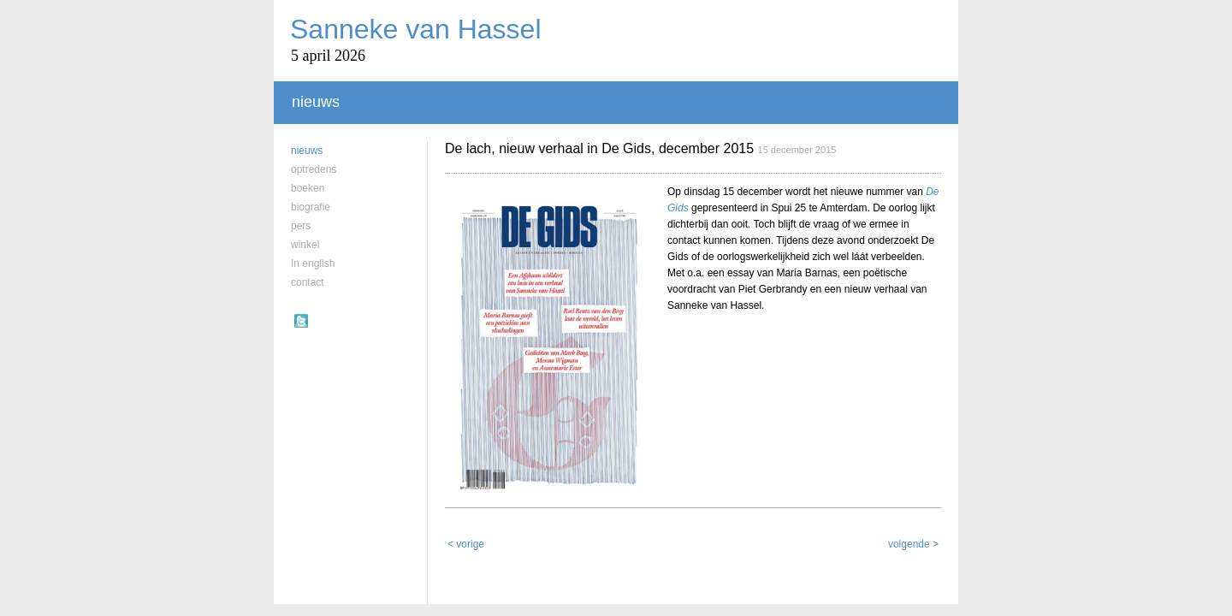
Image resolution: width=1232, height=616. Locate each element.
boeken (307, 188)
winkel (305, 245)
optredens (313, 169)
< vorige (465, 518)
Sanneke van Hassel (416, 29)
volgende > (913, 518)
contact (307, 282)
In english (313, 264)
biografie (310, 207)
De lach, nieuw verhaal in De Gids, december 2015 (599, 148)
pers (301, 226)
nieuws (307, 151)
